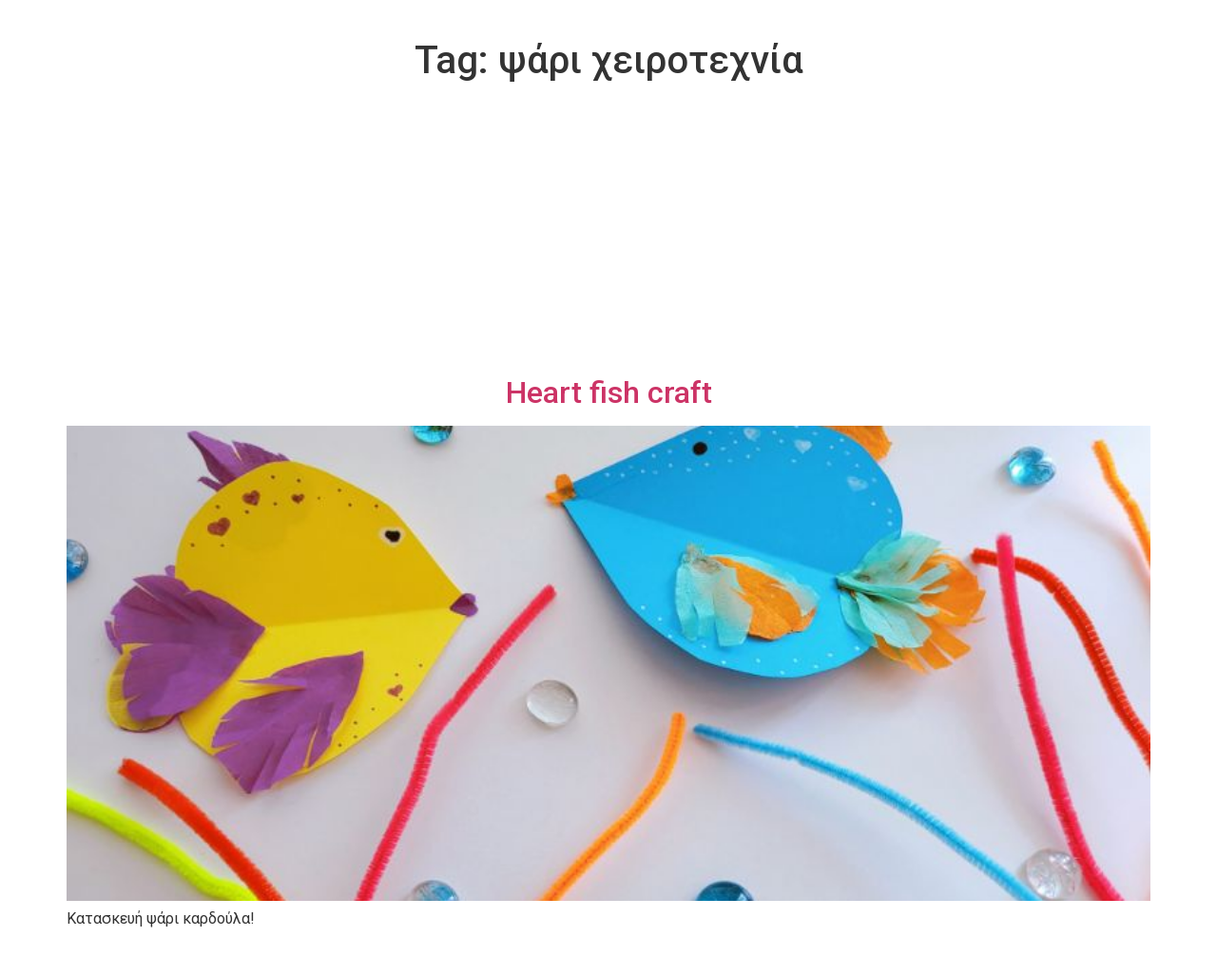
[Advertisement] (608, 232)
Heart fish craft (609, 392)
